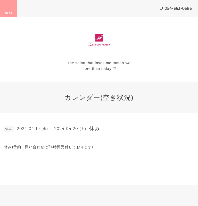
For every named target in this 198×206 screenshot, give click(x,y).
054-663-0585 (178, 8)
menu (8, 8)
